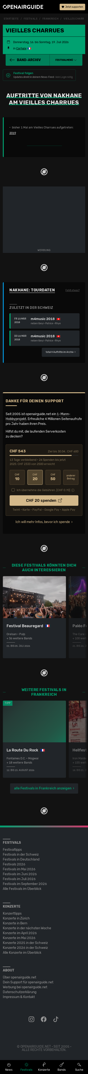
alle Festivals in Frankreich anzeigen (43, 788)
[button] (66, 60)
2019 (12, 133)
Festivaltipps (12, 850)
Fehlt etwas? (72, 290)
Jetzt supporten (72, 7)
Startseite (11, 18)
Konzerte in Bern (15, 923)
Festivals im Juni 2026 (20, 874)
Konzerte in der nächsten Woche (27, 928)
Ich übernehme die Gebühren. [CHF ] (43, 490)
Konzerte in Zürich (16, 918)
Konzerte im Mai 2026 (19, 938)
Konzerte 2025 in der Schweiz (25, 943)
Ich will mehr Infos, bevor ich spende (42, 522)
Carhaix (21, 48)
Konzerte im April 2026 (20, 933)
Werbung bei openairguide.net (25, 987)
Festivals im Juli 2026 (19, 879)
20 (35, 477)
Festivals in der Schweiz (21, 855)
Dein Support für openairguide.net (28, 982)
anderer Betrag (70, 477)
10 (17, 477)
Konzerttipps (12, 914)
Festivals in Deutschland (21, 859)
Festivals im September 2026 (25, 884)
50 (53, 477)
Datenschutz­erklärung (19, 992)
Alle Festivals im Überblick (22, 889)
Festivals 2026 (14, 864)
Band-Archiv (25, 60)
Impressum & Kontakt (19, 997)
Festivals (30, 18)
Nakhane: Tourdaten (32, 290)
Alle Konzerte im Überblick (22, 953)
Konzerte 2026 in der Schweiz (25, 948)
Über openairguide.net (19, 977)
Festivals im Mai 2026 (19, 869)
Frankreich (50, 18)
